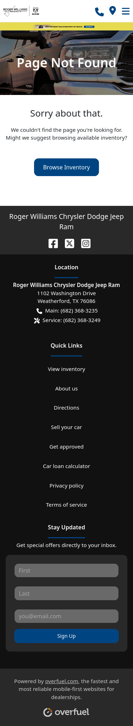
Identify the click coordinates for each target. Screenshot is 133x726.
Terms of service (66, 504)
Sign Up (66, 635)
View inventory (66, 368)
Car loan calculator (66, 465)
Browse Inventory (66, 167)
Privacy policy (66, 485)
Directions (66, 407)
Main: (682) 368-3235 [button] (67, 310)
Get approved (66, 446)
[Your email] (66, 616)
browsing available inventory (88, 137)
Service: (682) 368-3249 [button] (67, 320)
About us (66, 388)
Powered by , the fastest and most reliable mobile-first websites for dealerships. (66, 694)
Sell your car (66, 426)
